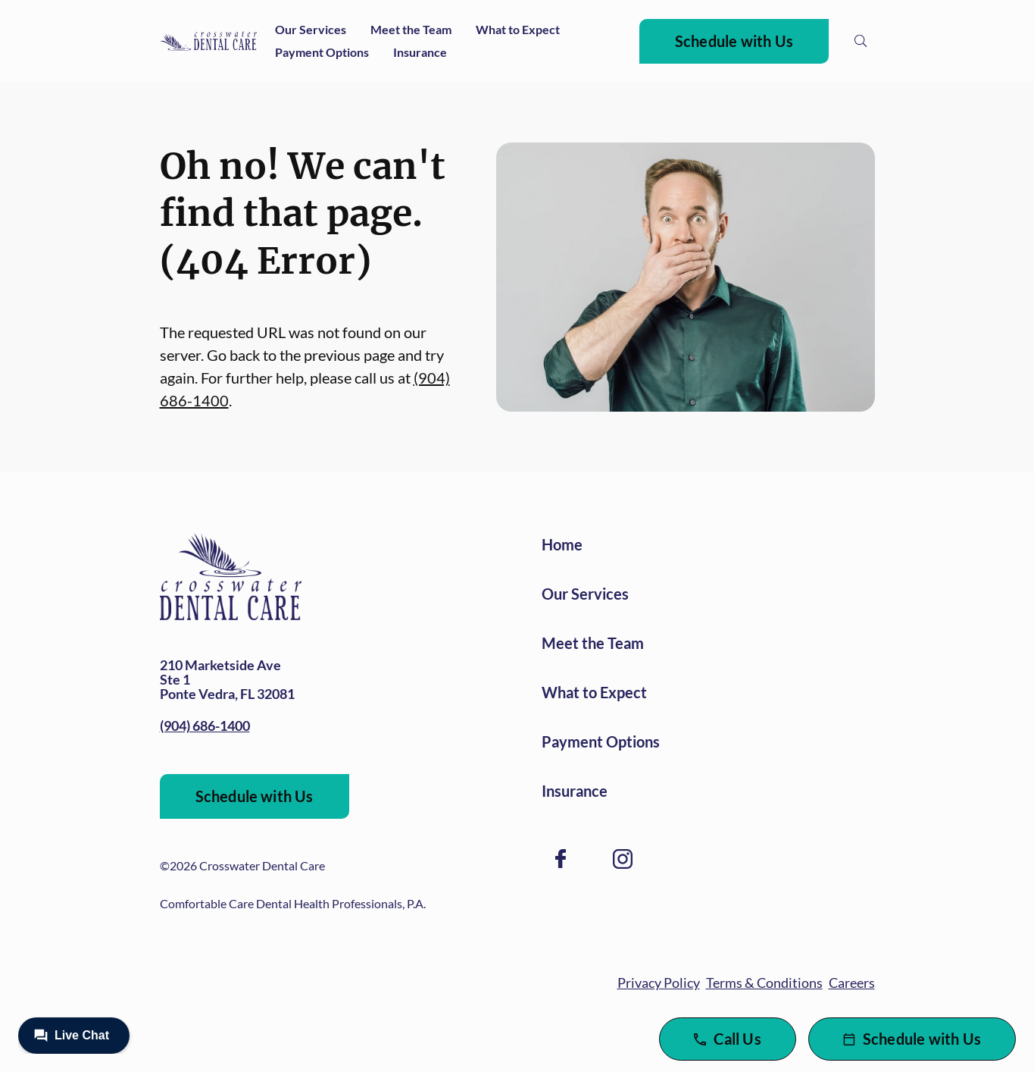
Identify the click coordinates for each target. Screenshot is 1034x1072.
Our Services (310, 29)
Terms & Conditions (764, 982)
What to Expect (518, 29)
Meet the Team (410, 29)
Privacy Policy (658, 982)
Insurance (420, 52)
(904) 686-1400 (205, 725)
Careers (852, 982)
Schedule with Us (734, 41)
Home (562, 544)
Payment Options (322, 52)
